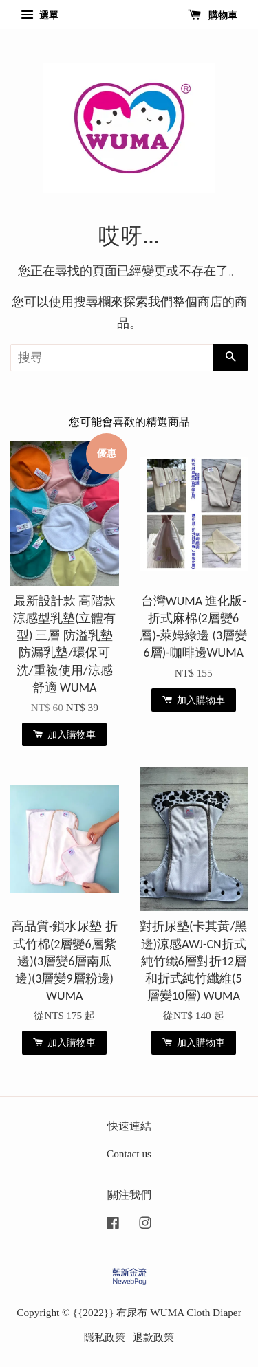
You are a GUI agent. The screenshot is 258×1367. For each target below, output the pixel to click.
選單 (39, 15)
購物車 (213, 15)
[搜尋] (111, 357)
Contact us (129, 1153)
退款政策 (153, 1337)
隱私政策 (104, 1337)
